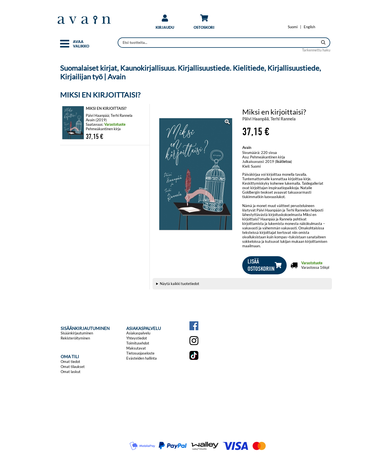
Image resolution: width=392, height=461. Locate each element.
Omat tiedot (70, 361)
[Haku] (218, 43)
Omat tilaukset (73, 366)
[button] (64, 46)
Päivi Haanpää (255, 118)
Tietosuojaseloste (140, 353)
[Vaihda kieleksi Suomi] (293, 27)
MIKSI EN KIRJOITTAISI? (106, 108)
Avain (246, 147)
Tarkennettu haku (316, 50)
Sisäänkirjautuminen (77, 333)
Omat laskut (70, 371)
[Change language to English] (309, 27)
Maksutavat (136, 348)
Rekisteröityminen (75, 338)
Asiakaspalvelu (138, 333)
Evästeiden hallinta (141, 358)
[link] (165, 24)
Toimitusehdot (137, 343)
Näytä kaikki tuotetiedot (179, 283)
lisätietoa (283, 161)
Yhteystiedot (136, 338)
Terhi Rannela (283, 118)
